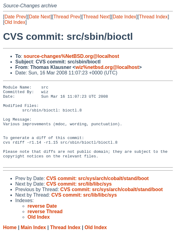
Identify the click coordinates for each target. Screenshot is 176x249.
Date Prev (15, 16)
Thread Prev (66, 16)
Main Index (33, 243)
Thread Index (153, 16)
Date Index (124, 16)
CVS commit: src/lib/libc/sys (79, 199)
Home (9, 243)
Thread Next (96, 16)
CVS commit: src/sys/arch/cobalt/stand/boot (97, 194)
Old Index (14, 22)
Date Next (39, 16)
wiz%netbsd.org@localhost (107, 67)
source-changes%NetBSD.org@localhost (71, 56)
